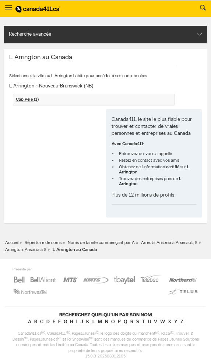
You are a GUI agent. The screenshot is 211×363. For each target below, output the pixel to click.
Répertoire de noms (43, 243)
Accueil (11, 243)
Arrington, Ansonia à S (25, 250)
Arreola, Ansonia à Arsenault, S (169, 243)
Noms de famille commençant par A (101, 243)
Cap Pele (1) (27, 99)
